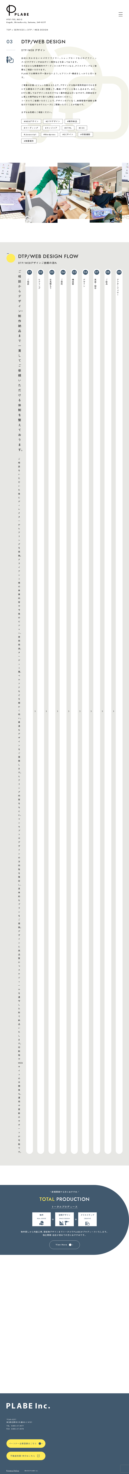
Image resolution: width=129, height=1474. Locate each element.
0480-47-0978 (17, 1429)
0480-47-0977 (17, 1426)
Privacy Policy (12, 1471)
